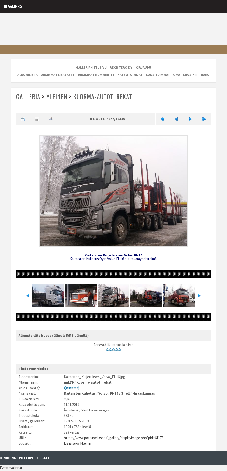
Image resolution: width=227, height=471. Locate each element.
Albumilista (27, 74)
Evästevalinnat (11, 467)
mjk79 (69, 382)
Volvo (103, 393)
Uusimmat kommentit (96, 74)
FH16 (114, 393)
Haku (205, 74)
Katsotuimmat (130, 74)
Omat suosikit (185, 74)
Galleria (28, 96)
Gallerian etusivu (91, 67)
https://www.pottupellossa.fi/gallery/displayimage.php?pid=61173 (113, 437)
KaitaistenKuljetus (80, 393)
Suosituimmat (158, 74)
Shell (125, 393)
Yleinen (56, 96)
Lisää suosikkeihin (77, 443)
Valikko (15, 6)
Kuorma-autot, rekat (102, 96)
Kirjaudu (143, 67)
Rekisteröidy (121, 67)
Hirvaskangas (143, 393)
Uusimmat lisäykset (58, 74)
